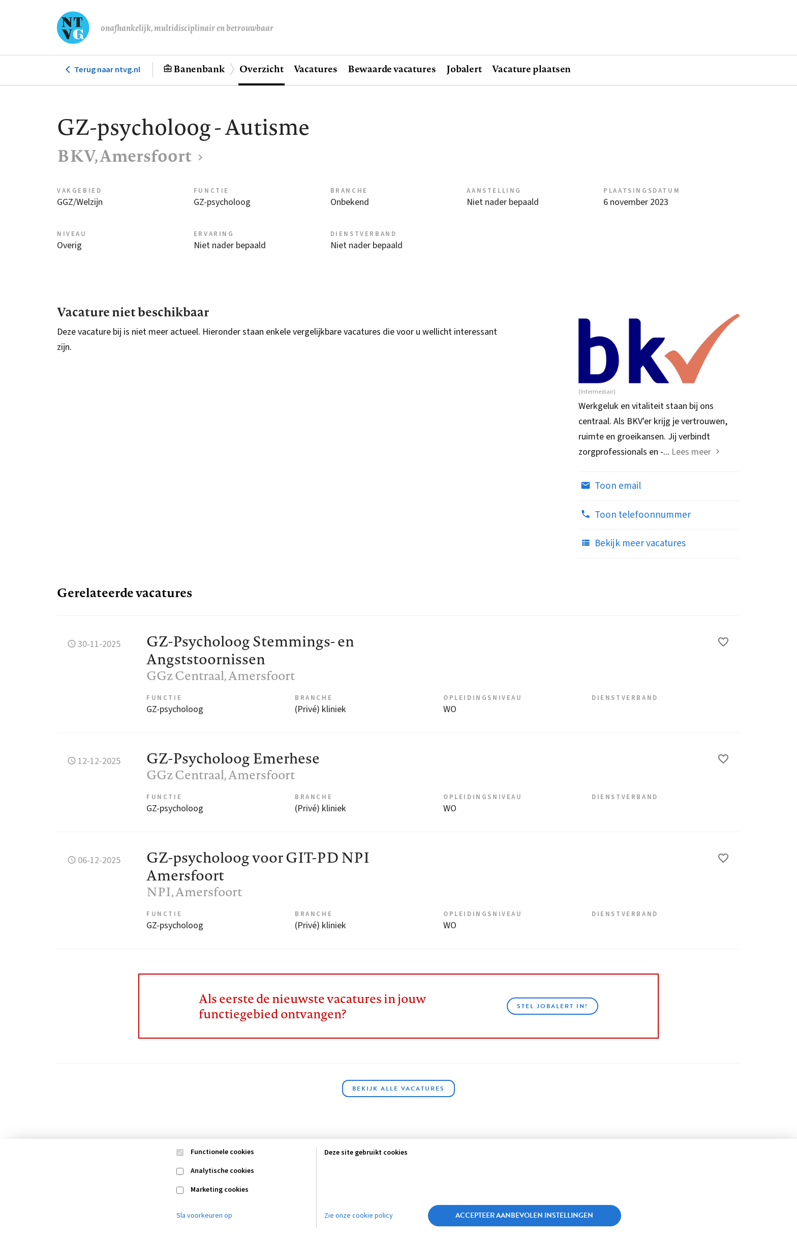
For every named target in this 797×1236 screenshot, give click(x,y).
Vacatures (316, 68)
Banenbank (199, 68)
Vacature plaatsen (531, 68)
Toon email (609, 486)
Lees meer (691, 452)
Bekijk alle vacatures (398, 1088)
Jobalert (464, 68)
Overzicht (261, 68)
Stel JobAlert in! (552, 1006)
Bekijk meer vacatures (632, 543)
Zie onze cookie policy (358, 1216)
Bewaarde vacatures (392, 68)
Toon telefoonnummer (634, 515)
